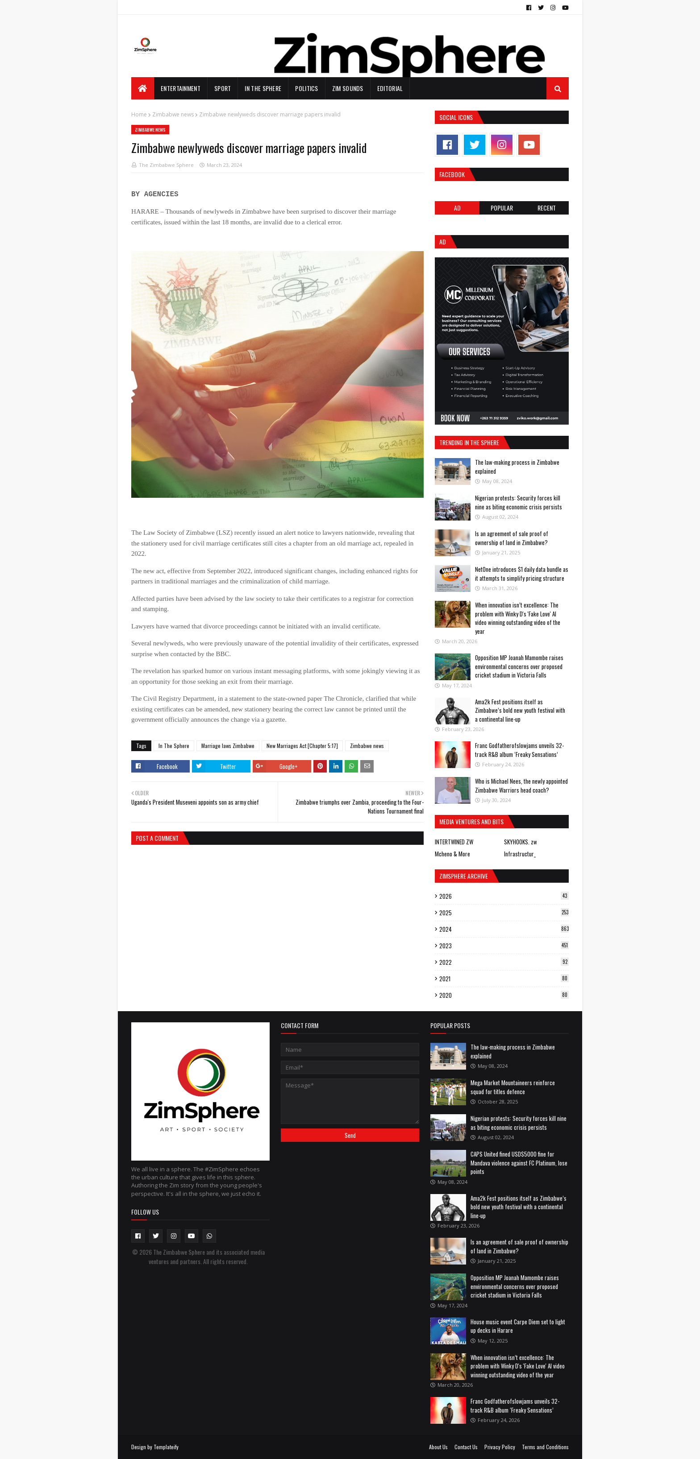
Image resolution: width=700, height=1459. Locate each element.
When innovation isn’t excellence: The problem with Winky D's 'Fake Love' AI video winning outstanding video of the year (517, 618)
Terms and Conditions (545, 1447)
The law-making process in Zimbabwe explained (517, 466)
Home (139, 114)
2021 (504, 978)
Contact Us (466, 1447)
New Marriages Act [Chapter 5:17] (302, 745)
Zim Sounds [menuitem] (347, 88)
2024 (504, 929)
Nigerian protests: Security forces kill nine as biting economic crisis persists (518, 502)
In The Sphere (173, 745)
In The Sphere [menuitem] (263, 88)
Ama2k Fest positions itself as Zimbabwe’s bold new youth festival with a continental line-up (520, 710)
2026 (504, 896)
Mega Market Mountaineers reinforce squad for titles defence (513, 1087)
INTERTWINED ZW (454, 841)
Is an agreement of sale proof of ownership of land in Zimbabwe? (511, 538)
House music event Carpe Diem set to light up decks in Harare (518, 1326)
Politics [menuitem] (306, 88)
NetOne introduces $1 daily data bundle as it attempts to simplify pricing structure (521, 574)
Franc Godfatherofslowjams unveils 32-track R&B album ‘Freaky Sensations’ (519, 750)
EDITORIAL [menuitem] (390, 88)
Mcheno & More (452, 853)
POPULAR (502, 207)
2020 (504, 995)
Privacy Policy (499, 1447)
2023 (504, 945)
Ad (457, 207)
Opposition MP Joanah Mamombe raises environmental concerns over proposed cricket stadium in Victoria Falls (519, 666)
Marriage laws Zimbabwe (227, 745)
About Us (438, 1447)
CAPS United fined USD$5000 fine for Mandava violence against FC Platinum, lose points (519, 1162)
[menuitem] (142, 88)
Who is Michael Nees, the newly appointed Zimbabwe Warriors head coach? (521, 785)
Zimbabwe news (173, 114)
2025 (504, 912)
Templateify (166, 1447)
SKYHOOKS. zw (520, 841)
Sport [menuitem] (222, 88)
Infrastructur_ (520, 853)
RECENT (547, 207)
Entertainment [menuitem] (180, 88)
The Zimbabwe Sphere (166, 164)
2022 (504, 962)
